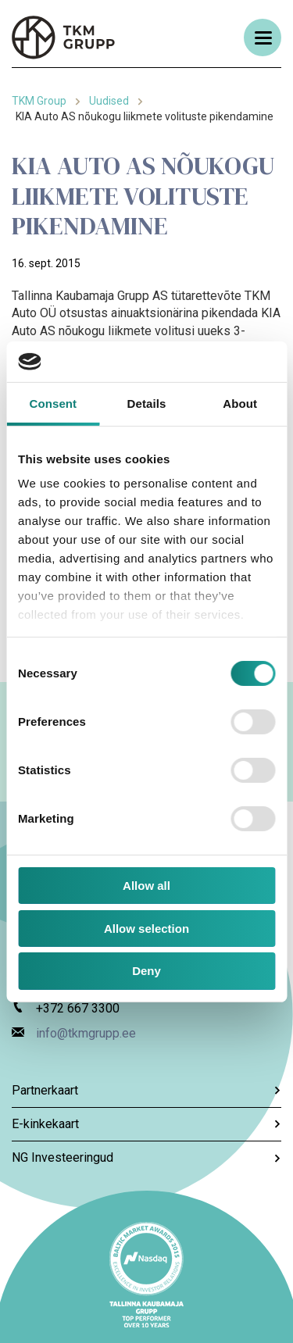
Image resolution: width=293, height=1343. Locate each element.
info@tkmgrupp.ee (86, 1033)
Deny (146, 970)
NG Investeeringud (146, 1157)
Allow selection (146, 928)
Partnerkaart (146, 1090)
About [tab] (240, 403)
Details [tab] (146, 403)
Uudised (109, 101)
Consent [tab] (53, 403)
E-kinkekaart (146, 1123)
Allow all (146, 885)
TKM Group (39, 101)
